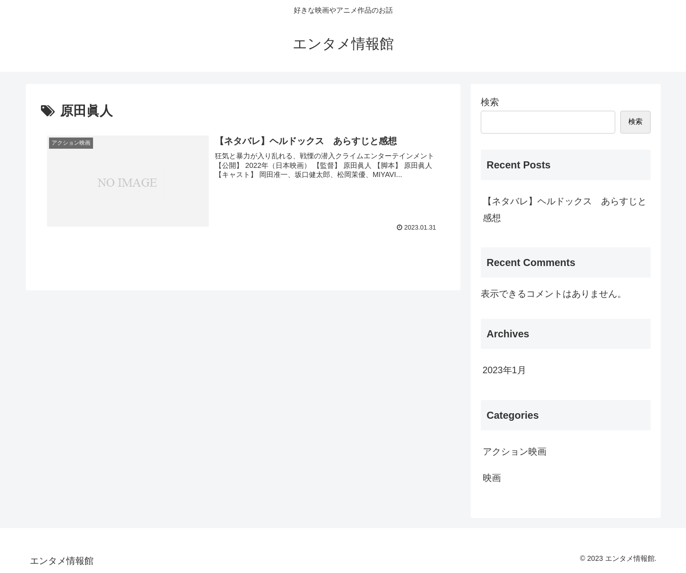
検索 (490, 102)
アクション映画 (514, 452)
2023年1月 (504, 370)
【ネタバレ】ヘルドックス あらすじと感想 (565, 209)
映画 (492, 478)
